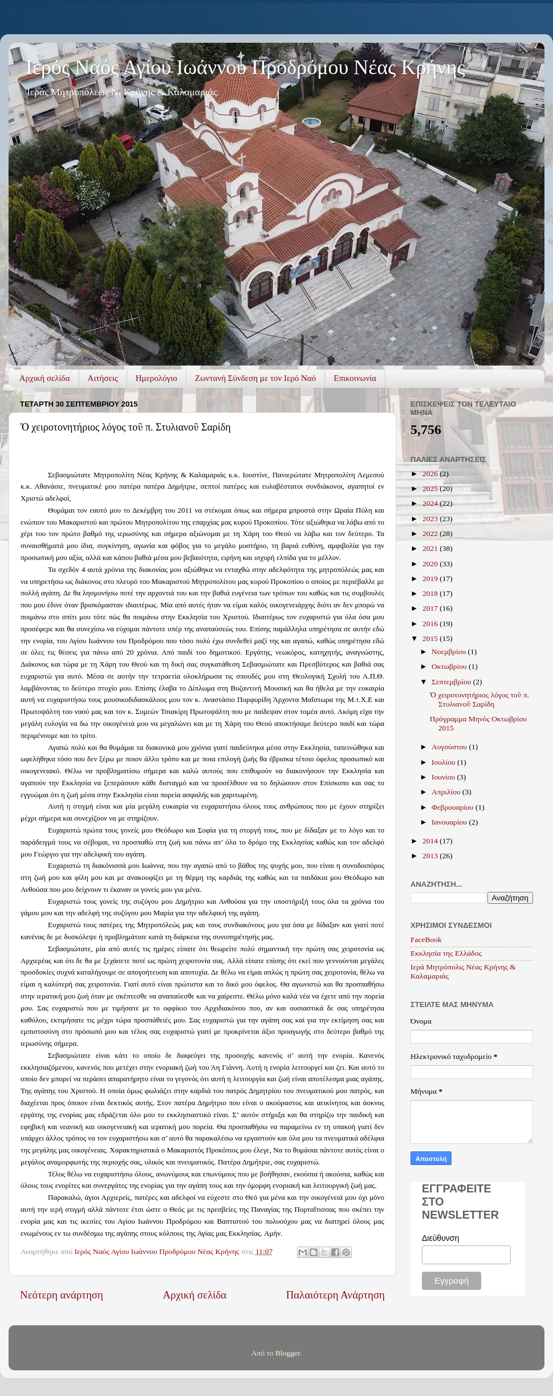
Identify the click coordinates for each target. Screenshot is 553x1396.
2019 (431, 578)
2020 (431, 563)
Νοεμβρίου (449, 651)
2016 (431, 623)
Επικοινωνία (355, 378)
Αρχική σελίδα (44, 378)
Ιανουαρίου (450, 822)
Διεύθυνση (440, 1238)
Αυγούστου (450, 746)
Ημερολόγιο (156, 378)
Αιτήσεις (103, 378)
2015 (431, 638)
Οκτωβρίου (450, 666)
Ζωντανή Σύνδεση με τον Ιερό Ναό (255, 378)
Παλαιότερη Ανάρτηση (335, 1295)
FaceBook (426, 939)
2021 (431, 548)
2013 (431, 855)
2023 (431, 518)
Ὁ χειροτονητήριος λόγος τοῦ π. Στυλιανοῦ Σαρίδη (479, 699)
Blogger (287, 1353)
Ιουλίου (444, 762)
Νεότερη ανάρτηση (61, 1295)
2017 (431, 608)
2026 (431, 473)
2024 (431, 503)
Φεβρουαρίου (453, 807)
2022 (431, 533)
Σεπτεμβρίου (452, 681)
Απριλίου (447, 792)
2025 (431, 488)
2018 (431, 593)
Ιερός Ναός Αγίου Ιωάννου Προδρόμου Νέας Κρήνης (245, 67)
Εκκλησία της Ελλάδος (446, 953)
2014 (431, 841)
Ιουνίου (444, 777)
